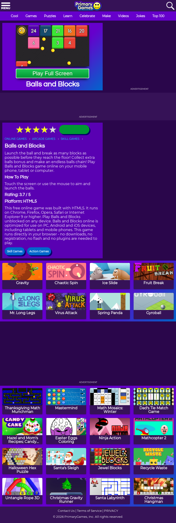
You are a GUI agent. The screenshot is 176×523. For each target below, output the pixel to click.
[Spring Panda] (110, 306)
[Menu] (6, 6)
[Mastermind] (66, 401)
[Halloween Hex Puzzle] (22, 461)
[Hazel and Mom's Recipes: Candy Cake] (22, 431)
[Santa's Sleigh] (66, 461)
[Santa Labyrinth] (110, 491)
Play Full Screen (53, 73)
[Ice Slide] (110, 276)
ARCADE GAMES (43, 138)
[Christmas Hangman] (154, 491)
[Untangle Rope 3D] (22, 491)
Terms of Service (89, 510)
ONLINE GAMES (16, 138)
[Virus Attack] (66, 306)
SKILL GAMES (70, 138)
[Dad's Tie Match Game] (154, 401)
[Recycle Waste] (154, 461)
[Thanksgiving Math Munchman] (22, 401)
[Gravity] (22, 276)
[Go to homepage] (88, 6)
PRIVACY (111, 510)
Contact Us (66, 510)
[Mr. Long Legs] (22, 306)
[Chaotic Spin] (66, 276)
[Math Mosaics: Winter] (110, 401)
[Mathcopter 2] (154, 431)
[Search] (170, 6)
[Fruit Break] (154, 276)
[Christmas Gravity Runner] (66, 491)
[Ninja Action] (110, 431)
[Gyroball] (154, 306)
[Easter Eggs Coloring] (66, 431)
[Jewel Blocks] (110, 461)
